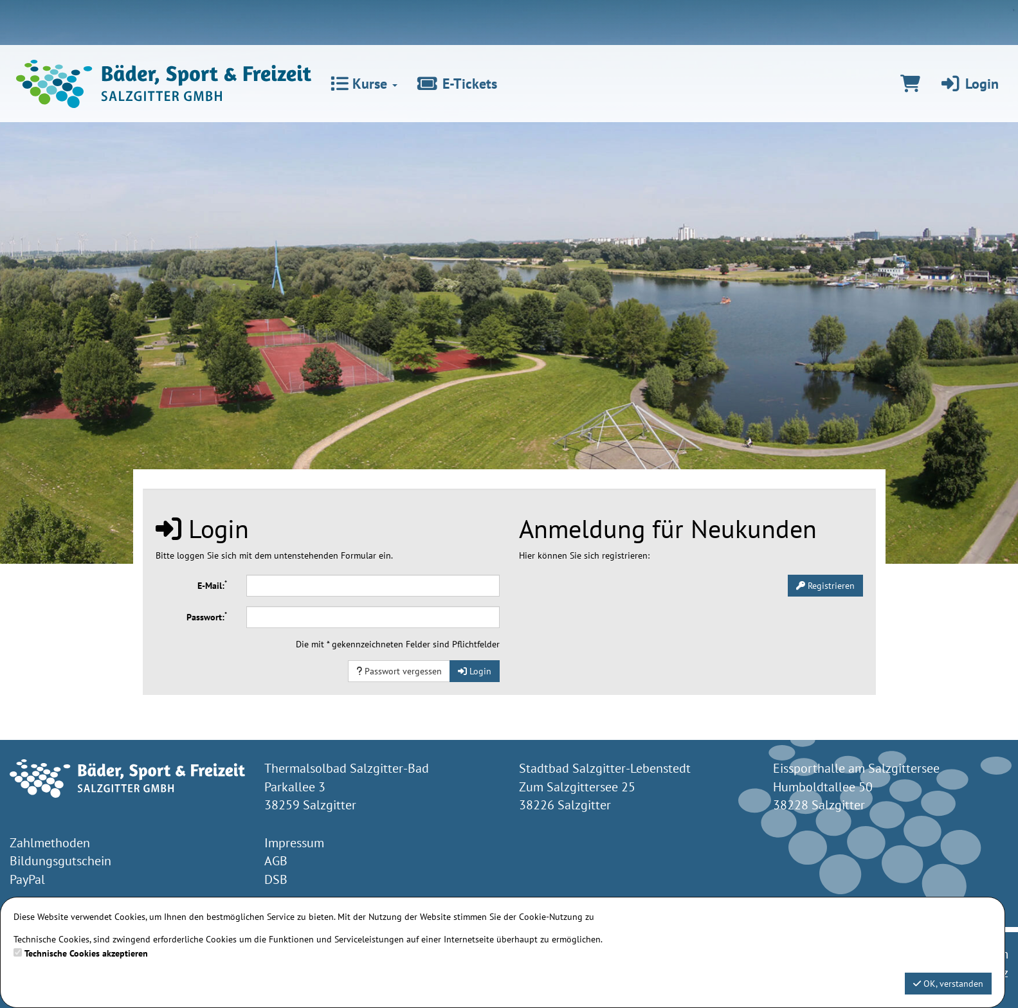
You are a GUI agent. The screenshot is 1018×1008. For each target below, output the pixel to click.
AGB (275, 860)
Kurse (364, 84)
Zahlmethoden (50, 842)
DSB (275, 879)
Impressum (294, 842)
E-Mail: (212, 585)
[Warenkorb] (910, 83)
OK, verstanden (948, 983)
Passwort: (206, 616)
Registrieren (825, 585)
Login (969, 84)
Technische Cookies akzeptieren (86, 953)
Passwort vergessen (399, 671)
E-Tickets (457, 84)
